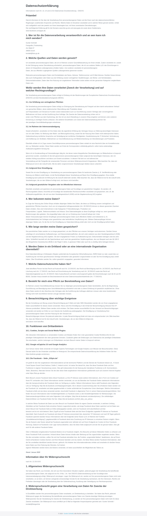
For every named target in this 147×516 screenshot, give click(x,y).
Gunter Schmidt (68, 513)
